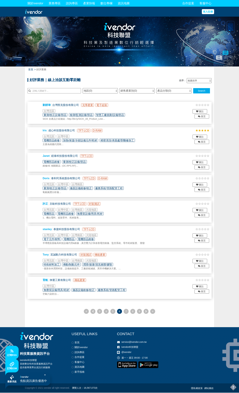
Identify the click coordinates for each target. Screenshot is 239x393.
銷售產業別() (128, 90)
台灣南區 (78, 184)
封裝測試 (95, 204)
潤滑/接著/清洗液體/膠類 (98, 264)
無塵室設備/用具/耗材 (91, 214)
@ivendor (126, 352)
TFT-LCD (85, 130)
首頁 (30, 69)
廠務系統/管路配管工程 (110, 188)
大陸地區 (92, 210)
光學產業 (89, 105)
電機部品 (50, 214)
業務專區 (55, 3)
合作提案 (188, 3)
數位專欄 (106, 3)
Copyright (30, 388)
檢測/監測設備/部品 (82, 115)
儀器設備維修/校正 (82, 188)
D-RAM (98, 130)
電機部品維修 (53, 140)
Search (201, 90)
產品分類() (164, 90)
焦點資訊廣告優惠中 (34, 380)
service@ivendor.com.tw (134, 342)
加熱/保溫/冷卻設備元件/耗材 (81, 140)
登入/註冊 (208, 11)
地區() (88, 90)
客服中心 (205, 3)
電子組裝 (103, 105)
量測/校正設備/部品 (56, 115)
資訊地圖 (124, 3)
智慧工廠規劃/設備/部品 (111, 115)
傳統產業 (101, 255)
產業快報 (89, 3)
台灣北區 (50, 111)
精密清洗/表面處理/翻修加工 (118, 140)
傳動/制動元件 (72, 264)
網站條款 (209, 388)
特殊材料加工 (53, 264)
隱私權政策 (197, 388)
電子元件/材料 (53, 239)
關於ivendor (35, 3)
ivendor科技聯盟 (129, 347)
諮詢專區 (72, 3)
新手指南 (79, 372)
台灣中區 (64, 136)
